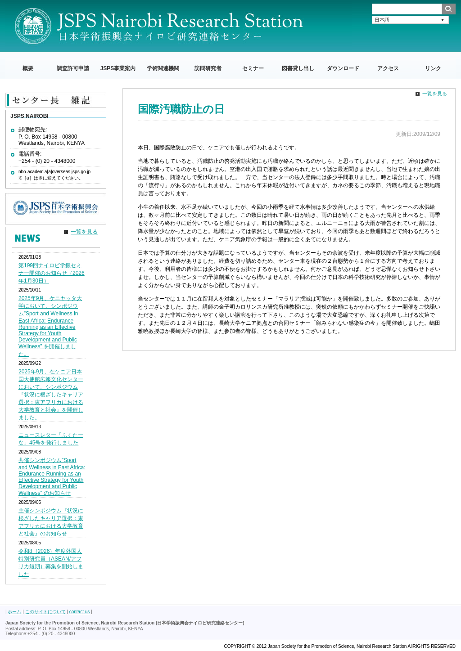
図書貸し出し (298, 68)
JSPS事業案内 (118, 68)
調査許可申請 (73, 68)
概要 (28, 68)
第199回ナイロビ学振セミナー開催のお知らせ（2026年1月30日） (51, 273)
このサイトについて (45, 611)
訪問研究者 (207, 68)
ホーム (14, 611)
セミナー (253, 68)
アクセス (388, 68)
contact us (79, 611)
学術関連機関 (163, 68)
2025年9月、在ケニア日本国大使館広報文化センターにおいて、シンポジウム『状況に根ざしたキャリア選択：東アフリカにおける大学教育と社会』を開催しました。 (50, 394)
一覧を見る (434, 93)
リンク (433, 68)
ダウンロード (343, 68)
